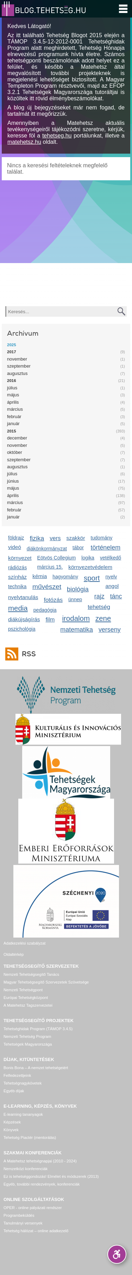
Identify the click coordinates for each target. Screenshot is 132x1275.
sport (92, 578)
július (12, 387)
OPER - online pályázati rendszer (33, 1208)
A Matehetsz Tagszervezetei (28, 1005)
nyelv (111, 576)
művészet (46, 586)
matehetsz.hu (24, 142)
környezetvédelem (90, 567)
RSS (27, 653)
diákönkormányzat (47, 548)
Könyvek (11, 1130)
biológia (78, 589)
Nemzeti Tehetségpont (23, 990)
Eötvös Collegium (56, 558)
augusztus (17, 373)
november (17, 359)
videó (14, 547)
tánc (116, 596)
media (18, 608)
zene (103, 618)
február (14, 416)
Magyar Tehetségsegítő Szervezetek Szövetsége (46, 982)
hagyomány (65, 576)
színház (17, 577)
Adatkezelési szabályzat (24, 943)
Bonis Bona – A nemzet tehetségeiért (36, 1068)
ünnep (75, 599)
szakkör (76, 538)
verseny (110, 629)
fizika (37, 538)
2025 (11, 345)
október (14, 452)
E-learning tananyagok (23, 1114)
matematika (76, 629)
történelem (106, 547)
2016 (11, 380)
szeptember (19, 366)
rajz (99, 596)
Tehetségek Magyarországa (28, 1044)
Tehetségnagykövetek (23, 1083)
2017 (11, 352)
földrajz (16, 538)
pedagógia (45, 610)
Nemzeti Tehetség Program (27, 1036)
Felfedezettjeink (17, 1075)
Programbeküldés (19, 1215)
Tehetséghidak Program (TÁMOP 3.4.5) (38, 1029)
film (50, 619)
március (15, 409)
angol (112, 586)
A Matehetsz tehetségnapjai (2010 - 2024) (40, 1161)
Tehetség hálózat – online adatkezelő (36, 1231)
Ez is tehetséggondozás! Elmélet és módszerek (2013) (51, 1176)
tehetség (99, 607)
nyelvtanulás (23, 597)
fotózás (53, 600)
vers (55, 538)
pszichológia (21, 629)
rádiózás (17, 567)
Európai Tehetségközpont (26, 997)
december (17, 438)
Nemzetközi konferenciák (26, 1169)
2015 (11, 431)
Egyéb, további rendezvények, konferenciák (42, 1184)
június (13, 481)
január (13, 423)
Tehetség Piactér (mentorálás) (30, 1137)
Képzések (12, 1122)
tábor (78, 547)
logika (87, 558)
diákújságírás (24, 619)
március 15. (50, 567)
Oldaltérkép (14, 954)
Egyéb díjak (14, 1091)
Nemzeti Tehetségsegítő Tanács (31, 974)
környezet (20, 558)
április (13, 402)
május (13, 394)
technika (17, 586)
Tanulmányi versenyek (23, 1223)
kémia (39, 576)
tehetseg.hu (57, 136)
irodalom (76, 618)
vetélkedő (110, 558)
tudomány (102, 538)
